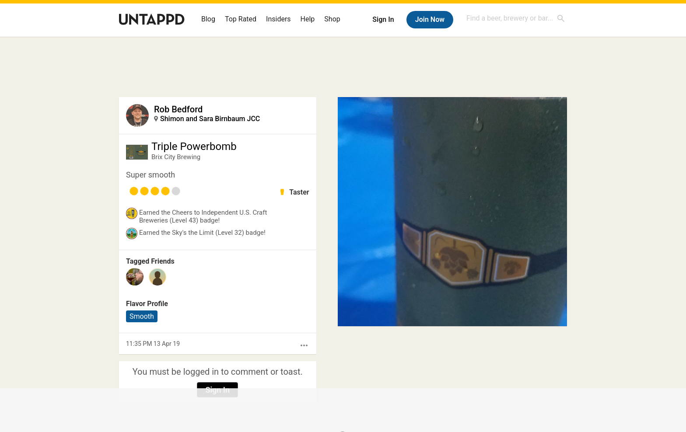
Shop (332, 19)
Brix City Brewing (175, 157)
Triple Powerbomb (194, 146)
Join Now (429, 19)
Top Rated (240, 19)
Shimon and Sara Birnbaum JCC (210, 119)
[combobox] (516, 18)
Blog (208, 19)
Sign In (383, 19)
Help (308, 19)
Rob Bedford (178, 109)
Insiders (278, 19)
